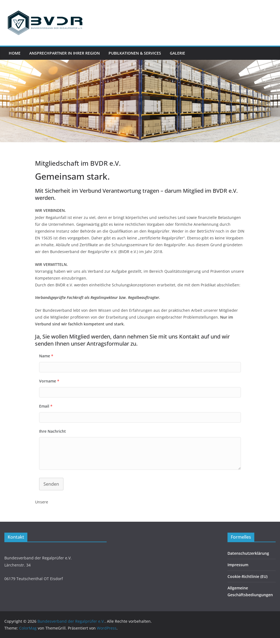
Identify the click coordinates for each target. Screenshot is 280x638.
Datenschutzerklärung (248, 553)
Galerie (177, 53)
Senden (51, 484)
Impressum (238, 564)
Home (15, 53)
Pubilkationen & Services (135, 53)
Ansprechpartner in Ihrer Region (64, 53)
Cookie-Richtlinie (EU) (247, 576)
